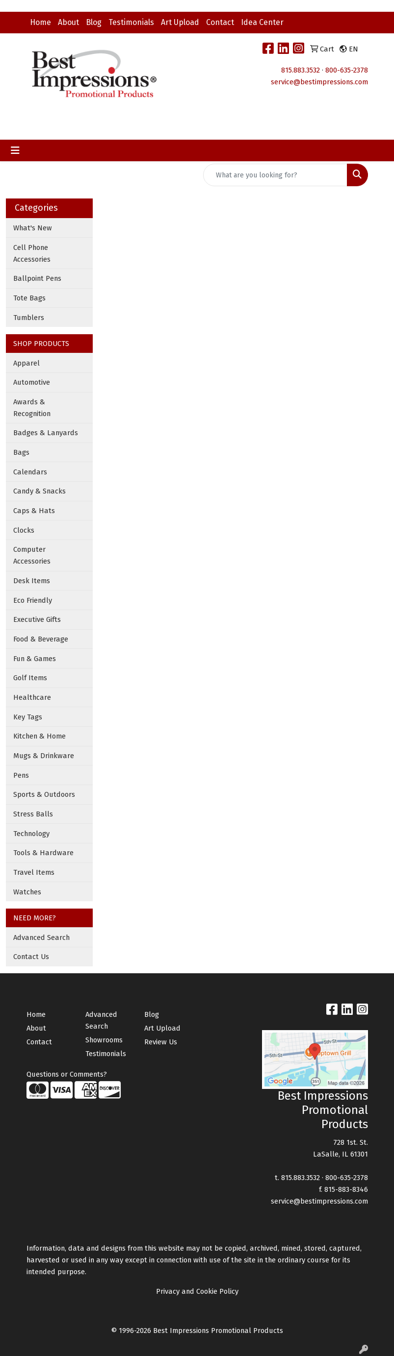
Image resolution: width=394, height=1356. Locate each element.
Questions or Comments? (66, 1074)
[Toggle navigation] (15, 150)
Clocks (23, 530)
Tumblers (28, 317)
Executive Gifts (37, 619)
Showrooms (104, 1039)
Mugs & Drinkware (43, 755)
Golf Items (30, 677)
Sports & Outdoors (44, 794)
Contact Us (31, 956)
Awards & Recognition (32, 407)
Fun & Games (34, 658)
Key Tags (27, 717)
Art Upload (180, 22)
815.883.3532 (300, 70)
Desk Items (31, 580)
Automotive (31, 382)
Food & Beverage (40, 639)
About (68, 22)
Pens (21, 775)
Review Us (160, 1041)
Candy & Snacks (39, 491)
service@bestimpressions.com (319, 81)
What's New (32, 227)
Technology (31, 833)
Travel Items (33, 872)
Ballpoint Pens (37, 278)
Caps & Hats (34, 510)
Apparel (26, 363)
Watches (27, 892)
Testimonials (131, 22)
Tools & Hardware (43, 852)
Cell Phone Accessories (32, 253)
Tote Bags (29, 298)
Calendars (30, 472)
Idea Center (262, 22)
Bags (21, 452)
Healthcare (32, 697)
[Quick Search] (275, 175)
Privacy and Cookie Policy (197, 1291)
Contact (220, 22)
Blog (94, 22)
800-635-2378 (346, 70)
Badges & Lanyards (45, 432)
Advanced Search (41, 937)
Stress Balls (33, 814)
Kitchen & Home (39, 736)
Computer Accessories (32, 555)
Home (40, 22)
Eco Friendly (32, 600)
